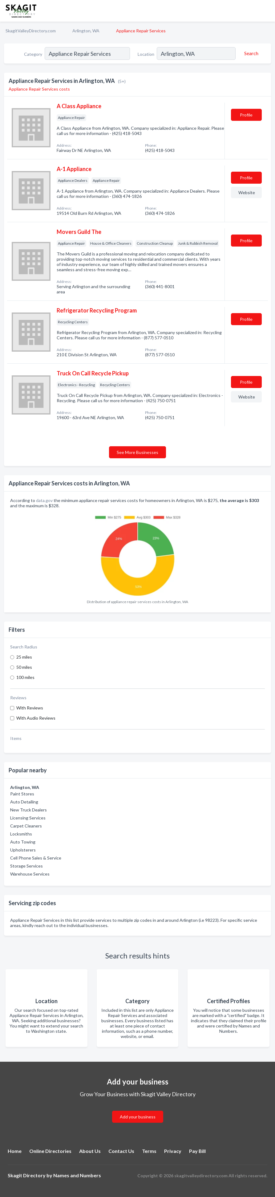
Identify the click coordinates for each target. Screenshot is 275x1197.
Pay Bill (197, 1151)
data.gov (44, 500)
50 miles (24, 667)
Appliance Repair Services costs (39, 89)
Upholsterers (23, 849)
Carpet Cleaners (26, 825)
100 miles (25, 677)
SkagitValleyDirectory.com (31, 30)
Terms (149, 1151)
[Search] (250, 53)
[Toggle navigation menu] (267, 11)
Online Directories (50, 1151)
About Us (90, 1151)
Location (146, 54)
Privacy (172, 1151)
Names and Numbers (77, 1175)
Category (33, 54)
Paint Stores (22, 793)
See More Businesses (137, 452)
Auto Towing (22, 841)
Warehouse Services (30, 873)
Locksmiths (21, 833)
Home (15, 1151)
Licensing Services (28, 817)
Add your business (138, 1116)
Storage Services (26, 865)
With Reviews (29, 707)
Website (246, 192)
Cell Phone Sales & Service (35, 857)
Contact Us (121, 1151)
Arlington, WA (85, 30)
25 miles (24, 657)
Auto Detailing (24, 801)
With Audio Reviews (35, 718)
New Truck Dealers (28, 809)
